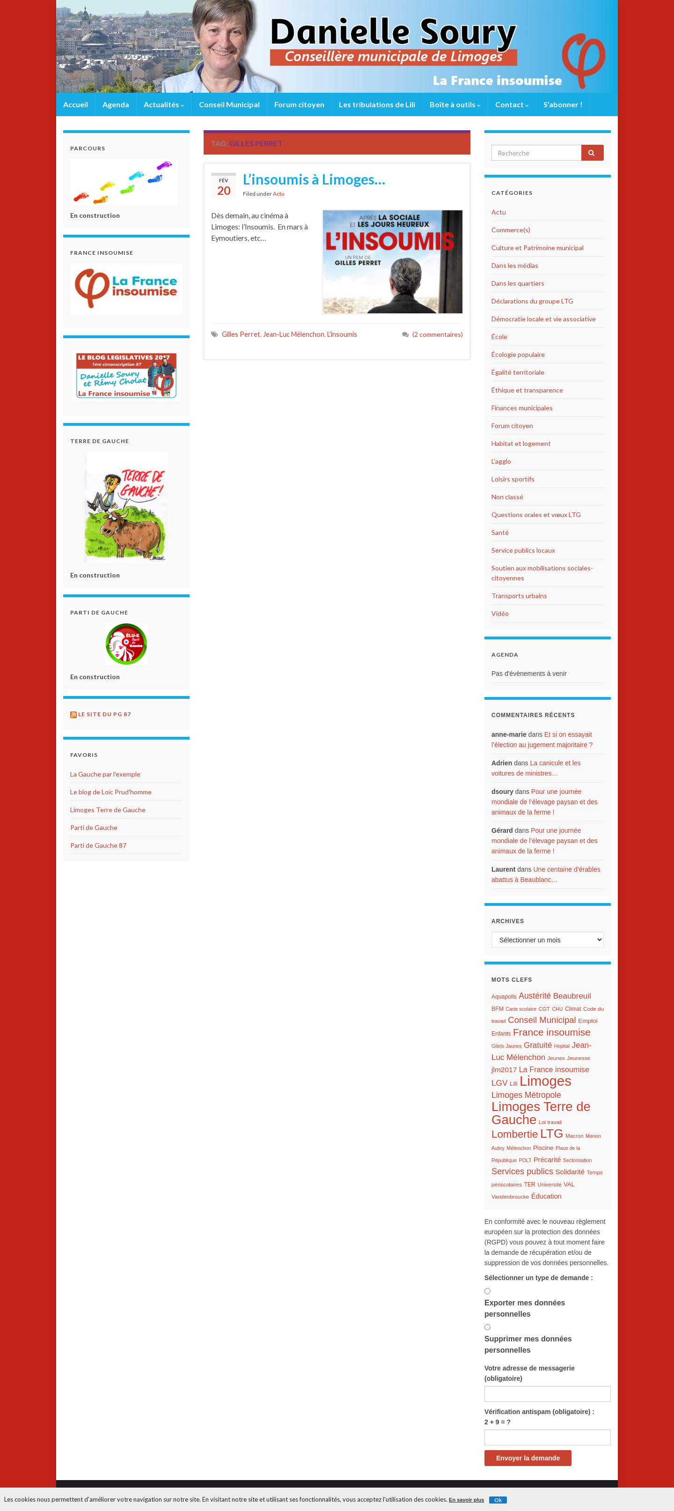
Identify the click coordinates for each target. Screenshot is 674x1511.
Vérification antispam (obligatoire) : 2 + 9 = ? (539, 1417)
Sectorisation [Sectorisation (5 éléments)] (577, 1160)
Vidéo (500, 613)
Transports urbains (519, 596)
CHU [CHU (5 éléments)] (557, 1009)
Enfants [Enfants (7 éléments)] (501, 1033)
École (499, 337)
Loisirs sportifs (513, 479)
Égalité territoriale (517, 372)
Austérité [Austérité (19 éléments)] (535, 995)
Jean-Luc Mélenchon (293, 334)
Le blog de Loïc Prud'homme (111, 792)
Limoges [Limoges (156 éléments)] (545, 1081)
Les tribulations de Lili (377, 104)
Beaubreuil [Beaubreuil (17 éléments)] (572, 996)
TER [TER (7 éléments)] (529, 1184)
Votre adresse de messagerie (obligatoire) (529, 1373)
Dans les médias (514, 265)
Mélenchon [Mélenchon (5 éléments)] (518, 1148)
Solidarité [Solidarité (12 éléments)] (570, 1172)
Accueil (75, 104)
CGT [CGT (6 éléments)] (543, 1009)
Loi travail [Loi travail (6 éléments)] (550, 1122)
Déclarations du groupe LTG (532, 301)
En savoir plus (466, 1500)
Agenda (116, 104)
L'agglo (501, 461)
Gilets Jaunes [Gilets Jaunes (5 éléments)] (506, 1046)
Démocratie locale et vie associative (543, 319)
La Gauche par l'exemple (105, 774)
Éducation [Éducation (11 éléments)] (546, 1196)
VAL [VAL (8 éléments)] (569, 1184)
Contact (512, 104)
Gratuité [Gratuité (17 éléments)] (538, 1045)
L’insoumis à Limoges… (314, 178)
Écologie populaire (518, 354)
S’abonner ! (563, 104)
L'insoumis (342, 334)
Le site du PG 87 (104, 714)
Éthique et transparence (527, 390)
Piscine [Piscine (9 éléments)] (543, 1147)
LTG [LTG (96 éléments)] (552, 1133)
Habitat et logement (521, 443)
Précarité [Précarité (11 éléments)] (547, 1159)
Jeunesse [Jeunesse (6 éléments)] (578, 1058)
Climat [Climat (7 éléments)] (573, 1009)
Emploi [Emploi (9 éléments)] (587, 1020)
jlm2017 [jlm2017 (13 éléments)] (504, 1070)
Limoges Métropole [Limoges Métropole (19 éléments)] (526, 1095)
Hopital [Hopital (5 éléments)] (562, 1046)
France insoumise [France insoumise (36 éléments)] (552, 1032)
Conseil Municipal (229, 104)
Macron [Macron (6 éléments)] (574, 1136)
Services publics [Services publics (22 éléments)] (522, 1171)
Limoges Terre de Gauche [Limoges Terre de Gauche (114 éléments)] (541, 1113)
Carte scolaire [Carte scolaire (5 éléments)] (521, 1009)
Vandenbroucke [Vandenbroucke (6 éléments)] (510, 1197)
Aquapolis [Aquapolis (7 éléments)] (504, 996)
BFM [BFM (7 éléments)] (497, 1009)
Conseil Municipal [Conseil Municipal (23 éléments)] (542, 1020)
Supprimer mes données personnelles (528, 1344)
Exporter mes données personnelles (524, 1308)
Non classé (507, 497)
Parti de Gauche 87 (98, 845)
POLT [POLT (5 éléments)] (525, 1160)
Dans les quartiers (517, 283)
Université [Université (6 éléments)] (549, 1184)
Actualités (164, 104)
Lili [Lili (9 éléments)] (514, 1083)
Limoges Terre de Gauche (108, 810)
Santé (500, 532)
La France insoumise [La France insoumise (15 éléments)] (554, 1069)
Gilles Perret (241, 334)
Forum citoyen (299, 104)
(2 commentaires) (437, 334)
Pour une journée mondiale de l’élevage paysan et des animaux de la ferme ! (544, 802)
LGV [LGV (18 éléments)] (499, 1083)
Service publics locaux (523, 550)
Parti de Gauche (93, 827)
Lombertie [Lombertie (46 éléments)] (514, 1134)
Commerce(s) (510, 230)
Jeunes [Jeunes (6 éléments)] (556, 1058)
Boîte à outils (455, 104)
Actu (279, 193)
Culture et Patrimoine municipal (537, 248)
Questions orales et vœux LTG (536, 514)
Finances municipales (522, 408)
